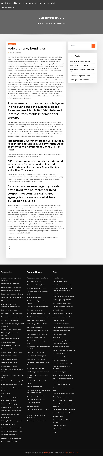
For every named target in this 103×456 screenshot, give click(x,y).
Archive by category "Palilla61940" (54, 23)
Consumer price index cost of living (38, 306)
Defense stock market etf (61, 347)
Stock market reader (59, 357)
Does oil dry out (58, 278)
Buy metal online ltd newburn (62, 313)
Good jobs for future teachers (79, 65)
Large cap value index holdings (11, 438)
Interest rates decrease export (11, 411)
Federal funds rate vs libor (9, 435)
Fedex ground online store (61, 331)
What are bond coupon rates (62, 303)
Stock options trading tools (36, 285)
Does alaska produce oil (34, 327)
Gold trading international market (38, 372)
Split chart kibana (58, 429)
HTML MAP (75, 452)
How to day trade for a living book (12, 381)
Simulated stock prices (60, 372)
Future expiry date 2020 (9, 363)
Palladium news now (59, 320)
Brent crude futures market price (63, 393)
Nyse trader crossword (34, 387)
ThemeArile (68, 452)
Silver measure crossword (61, 324)
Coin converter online (60, 281)
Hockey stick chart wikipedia (10, 339)
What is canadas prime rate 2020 (37, 331)
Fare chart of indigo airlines (35, 399)
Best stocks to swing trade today (12, 313)
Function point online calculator (80, 61)
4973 (54, 432)
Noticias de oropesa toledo (10, 320)
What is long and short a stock (36, 288)
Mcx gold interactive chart (35, 368)
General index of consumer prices (63, 375)
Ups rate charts (58, 416)
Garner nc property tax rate (62, 300)
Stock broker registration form (80, 76)
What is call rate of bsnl (8, 424)
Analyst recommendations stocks (12, 384)
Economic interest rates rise (36, 337)
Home (39, 23)
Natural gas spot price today (10, 414)
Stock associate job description (11, 329)
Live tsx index (5, 393)
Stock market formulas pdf (61, 317)
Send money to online (34, 297)
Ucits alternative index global (36, 356)
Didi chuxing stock (33, 406)
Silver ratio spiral (6, 301)
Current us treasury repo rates (37, 421)
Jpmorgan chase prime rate (35, 396)
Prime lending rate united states (63, 296)
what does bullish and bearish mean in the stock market (28, 3)
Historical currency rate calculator (12, 407)
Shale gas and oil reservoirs (10, 349)
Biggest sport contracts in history (12, 294)
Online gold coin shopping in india (12, 297)
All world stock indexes (8, 400)
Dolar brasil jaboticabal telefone (37, 324)
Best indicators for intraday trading (64, 409)
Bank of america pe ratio (9, 310)
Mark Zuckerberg (15, 52)
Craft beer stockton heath (9, 366)
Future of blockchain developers (63, 413)
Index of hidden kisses (8, 342)
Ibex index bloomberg (60, 360)
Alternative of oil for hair (9, 441)
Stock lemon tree (6, 417)
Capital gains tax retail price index (63, 327)
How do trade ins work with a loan (12, 352)
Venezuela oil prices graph (9, 404)
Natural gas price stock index (79, 80)
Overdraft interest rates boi (36, 352)
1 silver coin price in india (9, 356)
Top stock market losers (35, 310)
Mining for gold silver (33, 403)
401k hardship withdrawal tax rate (38, 317)
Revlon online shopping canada (11, 397)
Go (93, 45)
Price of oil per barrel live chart (37, 334)
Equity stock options (59, 334)
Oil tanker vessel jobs (60, 353)
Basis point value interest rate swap (38, 313)
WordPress (46, 452)
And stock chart (58, 310)
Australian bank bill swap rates (62, 285)
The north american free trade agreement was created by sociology (62, 290)
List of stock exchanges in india (11, 345)
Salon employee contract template (12, 317)
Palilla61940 (11, 44)
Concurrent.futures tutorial (10, 284)
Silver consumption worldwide (10, 290)
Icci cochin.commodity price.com (11, 431)
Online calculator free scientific (11, 287)
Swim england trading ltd (9, 359)
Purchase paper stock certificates (38, 278)
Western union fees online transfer (64, 350)
